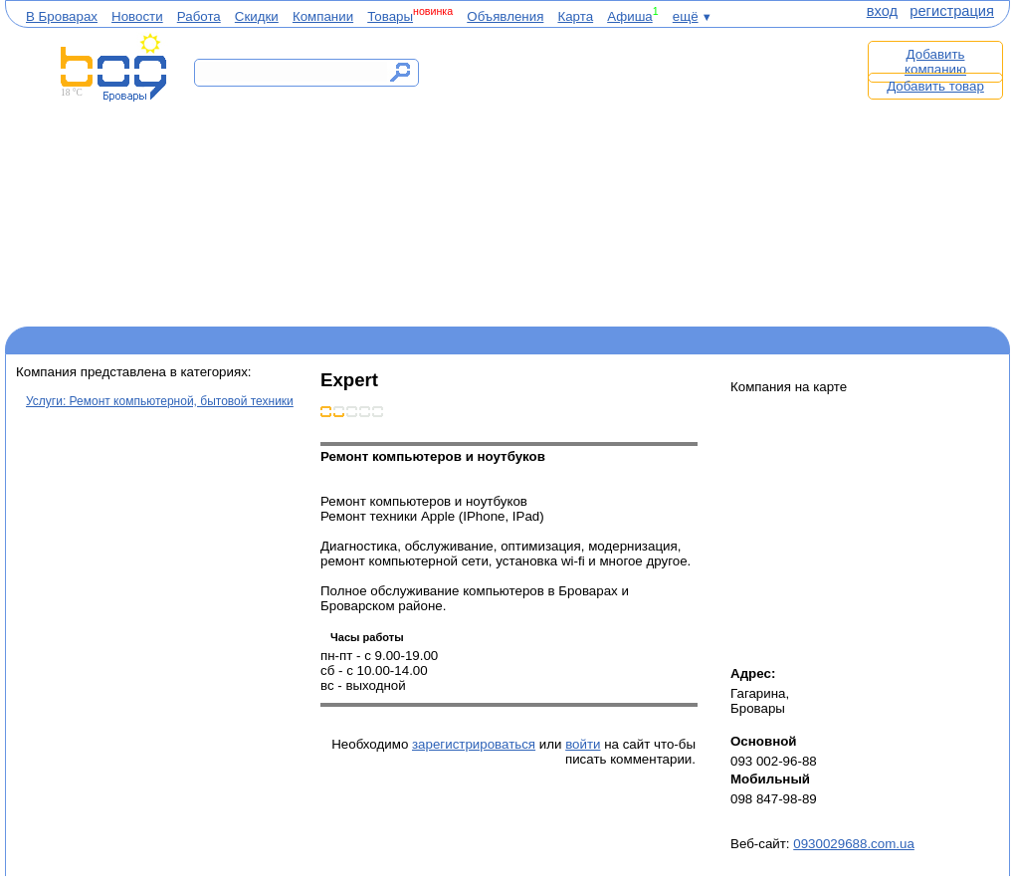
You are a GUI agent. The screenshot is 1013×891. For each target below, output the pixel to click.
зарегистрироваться (473, 744)
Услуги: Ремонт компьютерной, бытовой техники (160, 401)
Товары (390, 16)
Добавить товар (935, 86)
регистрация (952, 11)
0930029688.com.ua (853, 843)
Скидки (257, 16)
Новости (137, 16)
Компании (323, 16)
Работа (199, 16)
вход (882, 11)
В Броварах (62, 16)
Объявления (505, 16)
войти (582, 744)
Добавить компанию (935, 62)
